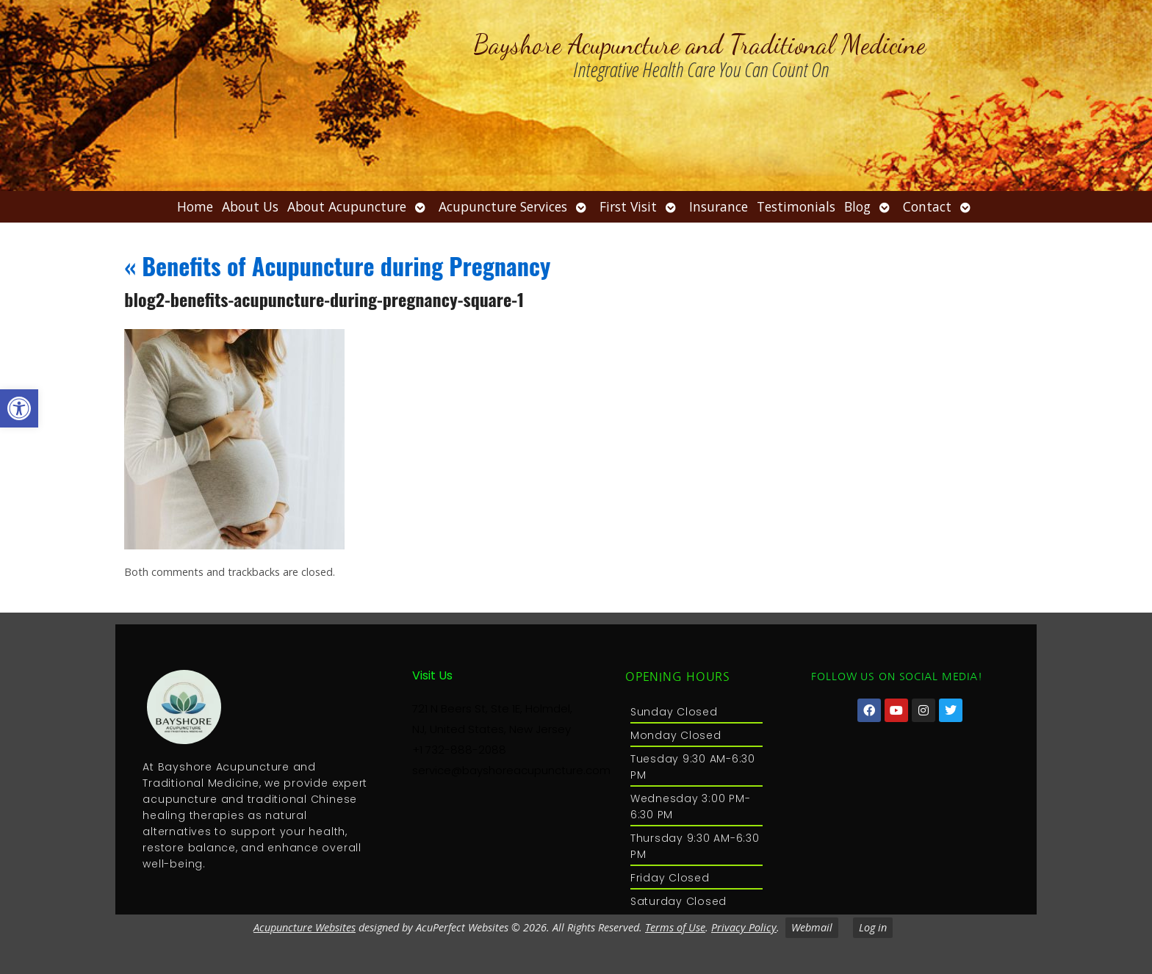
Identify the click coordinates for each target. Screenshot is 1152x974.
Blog (857, 206)
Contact (927, 206)
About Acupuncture (346, 206)
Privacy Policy (744, 927)
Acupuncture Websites (304, 927)
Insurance (718, 206)
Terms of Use (675, 927)
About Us (250, 206)
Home (195, 206)
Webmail (811, 927)
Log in (873, 927)
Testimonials (796, 206)
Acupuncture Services (503, 206)
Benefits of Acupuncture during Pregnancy (337, 265)
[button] (19, 408)
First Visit (628, 206)
